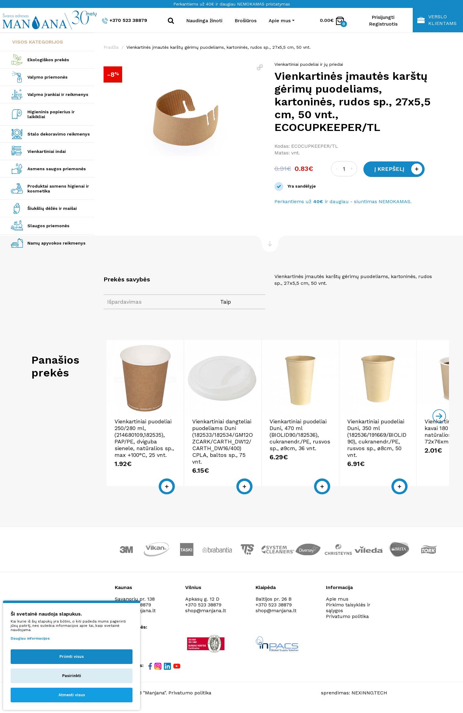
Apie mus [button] (280, 20)
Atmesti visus (71, 695)
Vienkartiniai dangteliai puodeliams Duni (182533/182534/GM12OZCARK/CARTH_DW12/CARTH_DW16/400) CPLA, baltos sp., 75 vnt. (235, 450)
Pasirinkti (71, 675)
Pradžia (111, 47)
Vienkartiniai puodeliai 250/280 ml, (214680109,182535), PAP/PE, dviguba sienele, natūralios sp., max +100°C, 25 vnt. (147, 450)
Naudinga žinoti (204, 20)
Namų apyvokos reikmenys (56, 243)
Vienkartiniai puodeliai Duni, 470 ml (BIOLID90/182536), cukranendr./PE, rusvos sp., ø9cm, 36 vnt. (316, 446)
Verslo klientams (437, 20)
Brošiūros (245, 20)
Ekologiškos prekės (48, 59)
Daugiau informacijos (30, 638)
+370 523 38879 (124, 20)
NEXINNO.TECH (369, 698)
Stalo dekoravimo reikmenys (58, 134)
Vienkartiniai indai (46, 151)
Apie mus (337, 604)
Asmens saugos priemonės (56, 168)
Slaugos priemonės (48, 225)
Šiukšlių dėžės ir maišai (52, 208)
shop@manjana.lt (205, 616)
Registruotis (383, 24)
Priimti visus (71, 656)
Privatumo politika (347, 621)
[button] (260, 67)
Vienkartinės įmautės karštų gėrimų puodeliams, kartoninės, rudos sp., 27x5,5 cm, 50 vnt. (218, 47)
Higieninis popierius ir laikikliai (51, 114)
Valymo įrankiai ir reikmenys (57, 94)
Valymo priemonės (47, 77)
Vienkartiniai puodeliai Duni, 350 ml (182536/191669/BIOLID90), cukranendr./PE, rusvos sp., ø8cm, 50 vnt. (405, 446)
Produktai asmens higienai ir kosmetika (58, 188)
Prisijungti (383, 17)
